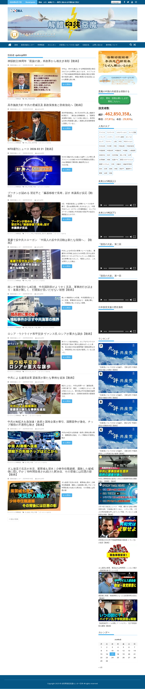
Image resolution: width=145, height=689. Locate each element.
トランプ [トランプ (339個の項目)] (102, 137)
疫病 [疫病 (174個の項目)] (110, 169)
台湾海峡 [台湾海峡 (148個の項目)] (102, 160)
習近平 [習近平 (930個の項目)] (122, 169)
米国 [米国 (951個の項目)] (115, 169)
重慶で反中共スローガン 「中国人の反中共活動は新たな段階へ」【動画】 (50, 241)
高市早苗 (34, 143)
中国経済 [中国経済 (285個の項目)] (118, 150)
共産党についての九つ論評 (69, 45)
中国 (34, 187)
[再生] (101, 205)
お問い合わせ (98, 45)
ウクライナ (28, 371)
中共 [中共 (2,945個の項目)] (120, 141)
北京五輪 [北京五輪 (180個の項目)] (115, 155)
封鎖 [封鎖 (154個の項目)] (108, 160)
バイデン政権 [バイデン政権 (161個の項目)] (119, 137)
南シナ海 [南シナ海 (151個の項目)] (123, 155)
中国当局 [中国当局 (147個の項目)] (110, 150)
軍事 (39, 327)
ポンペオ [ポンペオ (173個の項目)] (129, 137)
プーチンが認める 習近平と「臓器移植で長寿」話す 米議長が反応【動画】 (50, 194)
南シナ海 (34, 327)
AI (25, 462)
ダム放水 (27, 512)
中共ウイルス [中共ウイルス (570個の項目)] (128, 141)
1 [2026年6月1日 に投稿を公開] (101, 647)
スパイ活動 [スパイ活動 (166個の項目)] (132, 132)
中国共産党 (37, 234)
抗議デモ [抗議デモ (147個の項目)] (115, 160)
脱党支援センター (27, 45)
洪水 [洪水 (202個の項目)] (100, 169)
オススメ (12, 99)
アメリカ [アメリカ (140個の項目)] (102, 132)
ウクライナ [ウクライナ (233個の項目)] (110, 132)
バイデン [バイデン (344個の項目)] (110, 137)
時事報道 (41, 45)
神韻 (26, 99)
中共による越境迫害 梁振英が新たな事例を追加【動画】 (42, 377)
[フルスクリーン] (134, 205)
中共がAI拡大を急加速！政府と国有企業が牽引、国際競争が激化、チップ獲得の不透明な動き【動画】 (50, 423)
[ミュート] (131, 205)
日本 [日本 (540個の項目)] (112, 164)
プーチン (27, 234)
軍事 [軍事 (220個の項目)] (100, 173)
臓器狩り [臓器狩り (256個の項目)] (129, 169)
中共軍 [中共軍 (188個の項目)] (109, 146)
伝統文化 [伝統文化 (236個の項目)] (102, 155)
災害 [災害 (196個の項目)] (105, 169)
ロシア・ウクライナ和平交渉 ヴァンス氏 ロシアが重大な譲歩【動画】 (50, 333)
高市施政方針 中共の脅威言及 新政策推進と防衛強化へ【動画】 (46, 105)
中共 (26, 143)
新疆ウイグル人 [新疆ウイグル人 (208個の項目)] (104, 164)
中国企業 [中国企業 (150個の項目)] (121, 146)
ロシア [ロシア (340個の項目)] (101, 141)
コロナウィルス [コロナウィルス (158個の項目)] (122, 132)
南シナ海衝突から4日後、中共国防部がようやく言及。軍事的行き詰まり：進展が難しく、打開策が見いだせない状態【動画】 (50, 288)
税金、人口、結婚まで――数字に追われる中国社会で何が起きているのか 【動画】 (68, 2)
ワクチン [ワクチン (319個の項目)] (108, 141)
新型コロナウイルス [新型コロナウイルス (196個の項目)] (126, 160)
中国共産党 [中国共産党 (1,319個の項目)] (130, 146)
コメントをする (44, 99)
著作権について (112, 45)
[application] (117, 196)
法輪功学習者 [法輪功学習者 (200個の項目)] (127, 164)
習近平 (44, 234)
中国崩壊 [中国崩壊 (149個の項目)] (102, 150)
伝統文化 (86, 45)
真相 (16, 45)
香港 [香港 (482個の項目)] (110, 173)
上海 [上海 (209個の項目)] (115, 141)
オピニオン (52, 45)
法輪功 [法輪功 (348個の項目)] (119, 164)
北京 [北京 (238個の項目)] (108, 155)
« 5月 (100, 667)
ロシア (34, 371)
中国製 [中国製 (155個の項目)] (125, 150)
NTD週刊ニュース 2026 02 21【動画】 (31, 149)
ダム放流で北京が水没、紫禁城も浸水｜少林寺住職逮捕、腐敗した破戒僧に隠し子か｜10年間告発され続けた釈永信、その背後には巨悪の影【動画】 (51, 471)
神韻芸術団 (31, 99)
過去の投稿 (14, 519)
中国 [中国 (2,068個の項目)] (115, 146)
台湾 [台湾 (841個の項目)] (129, 155)
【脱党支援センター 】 (20, 65)
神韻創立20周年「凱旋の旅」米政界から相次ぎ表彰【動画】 (44, 61)
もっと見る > (67, 84)
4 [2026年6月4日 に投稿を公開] (117, 647)
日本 (29, 143)
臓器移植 (49, 234)
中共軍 (30, 187)
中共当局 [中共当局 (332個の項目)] (102, 146)
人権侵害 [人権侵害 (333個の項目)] (132, 150)
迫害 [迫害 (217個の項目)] (105, 173)
